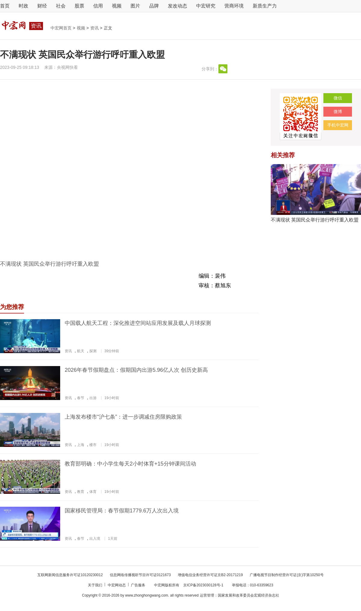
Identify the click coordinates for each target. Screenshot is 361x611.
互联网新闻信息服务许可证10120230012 (70, 575)
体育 (93, 491)
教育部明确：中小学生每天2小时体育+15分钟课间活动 (130, 464)
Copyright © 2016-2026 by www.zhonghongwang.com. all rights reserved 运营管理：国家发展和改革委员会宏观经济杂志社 (180, 595)
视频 (117, 5)
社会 (61, 5)
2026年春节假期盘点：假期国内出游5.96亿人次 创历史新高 (136, 370)
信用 (98, 5)
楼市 (93, 445)
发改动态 (177, 5)
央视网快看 (67, 67)
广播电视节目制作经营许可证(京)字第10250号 (286, 575)
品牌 (154, 5)
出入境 (94, 538)
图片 (135, 5)
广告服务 (138, 585)
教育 (80, 491)
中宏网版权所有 (167, 585)
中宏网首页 (62, 28)
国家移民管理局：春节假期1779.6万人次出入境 (122, 511)
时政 (23, 5)
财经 (42, 5)
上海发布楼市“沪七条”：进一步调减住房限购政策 (123, 417)
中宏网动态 (117, 585)
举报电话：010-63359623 (252, 585)
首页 (5, 5)
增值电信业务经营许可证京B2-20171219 (211, 575)
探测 (93, 351)
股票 (79, 5)
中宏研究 (205, 5)
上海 (80, 445)
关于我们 (95, 585)
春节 (80, 398)
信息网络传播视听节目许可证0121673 (141, 575)
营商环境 (234, 5)
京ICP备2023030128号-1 (203, 585)
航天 (80, 351)
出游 (93, 398)
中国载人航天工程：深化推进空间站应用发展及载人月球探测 (138, 323)
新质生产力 (265, 5)
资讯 (95, 28)
